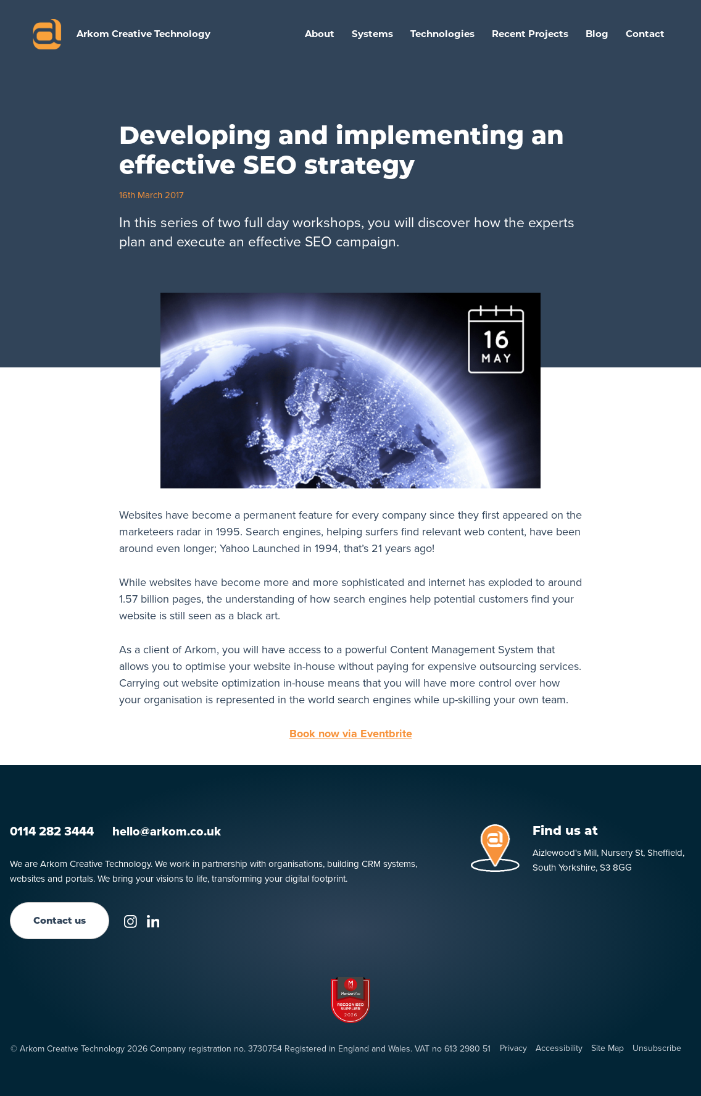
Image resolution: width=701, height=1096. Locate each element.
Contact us (59, 920)
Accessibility (559, 1048)
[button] (372, 34)
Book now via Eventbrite (350, 734)
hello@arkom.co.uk (166, 831)
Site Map (607, 1048)
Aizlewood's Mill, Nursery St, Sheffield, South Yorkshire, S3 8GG (608, 860)
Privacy (513, 1048)
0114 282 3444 (52, 831)
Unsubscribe (657, 1048)
